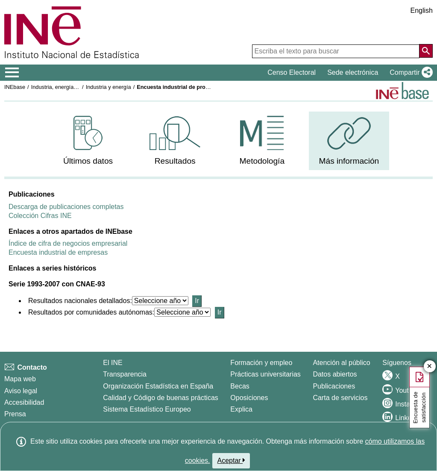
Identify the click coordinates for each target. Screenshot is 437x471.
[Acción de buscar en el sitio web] (426, 51)
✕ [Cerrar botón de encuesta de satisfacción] (429, 366)
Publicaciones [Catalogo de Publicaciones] (334, 386)
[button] (409, 72)
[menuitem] (88, 141)
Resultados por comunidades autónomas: (91, 312)
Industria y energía (108, 87)
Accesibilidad (24, 402)
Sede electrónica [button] (352, 72)
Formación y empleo (261, 362)
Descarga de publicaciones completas (66, 206)
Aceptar (231, 460)
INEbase (14, 87)
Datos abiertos (335, 374)
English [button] (422, 10)
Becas (239, 386)
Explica (241, 409)
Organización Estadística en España (158, 386)
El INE (112, 362)
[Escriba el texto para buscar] (335, 51)
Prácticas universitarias (265, 374)
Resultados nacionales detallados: (80, 300)
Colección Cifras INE (40, 215)
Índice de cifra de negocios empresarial (68, 243)
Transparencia (125, 374)
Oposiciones (249, 397)
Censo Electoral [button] (291, 72)
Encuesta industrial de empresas (58, 252)
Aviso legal (20, 390)
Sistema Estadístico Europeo (147, 409)
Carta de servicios (340, 397)
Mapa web (20, 379)
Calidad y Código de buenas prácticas (160, 397)
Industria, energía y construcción (70, 87)
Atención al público (341, 362)
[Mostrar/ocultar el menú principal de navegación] (12, 72)
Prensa (15, 414)
